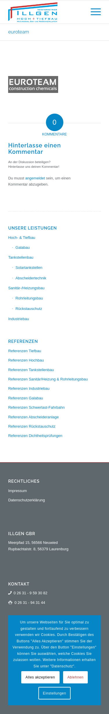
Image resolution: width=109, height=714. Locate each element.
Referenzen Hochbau (26, 360)
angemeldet (35, 178)
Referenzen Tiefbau (24, 351)
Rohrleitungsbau (29, 298)
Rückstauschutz (28, 308)
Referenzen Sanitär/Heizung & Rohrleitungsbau (48, 379)
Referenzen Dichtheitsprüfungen (35, 435)
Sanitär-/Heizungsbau (26, 288)
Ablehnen (75, 677)
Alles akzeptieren (40, 677)
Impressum (17, 491)
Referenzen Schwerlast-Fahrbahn (36, 407)
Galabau (22, 247)
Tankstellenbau (20, 257)
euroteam (18, 32)
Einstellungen (54, 693)
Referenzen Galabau (25, 398)
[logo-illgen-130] (45, 12)
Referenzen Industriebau (28, 388)
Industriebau (18, 319)
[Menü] (93, 12)
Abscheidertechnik (30, 278)
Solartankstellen (28, 267)
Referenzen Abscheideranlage (33, 417)
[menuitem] (93, 12)
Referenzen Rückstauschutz (32, 426)
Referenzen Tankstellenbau (31, 370)
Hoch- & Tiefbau (21, 237)
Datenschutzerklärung (26, 500)
